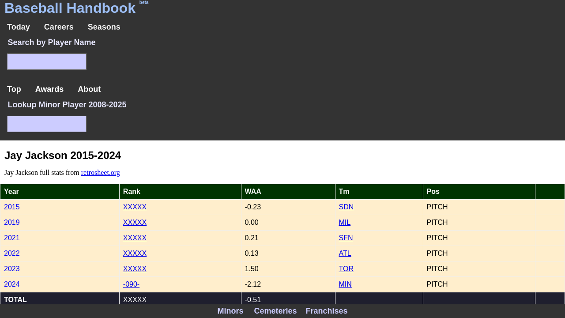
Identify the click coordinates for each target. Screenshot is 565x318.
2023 (12, 269)
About (89, 89)
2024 (12, 284)
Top (14, 89)
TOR (346, 269)
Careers (59, 27)
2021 (12, 238)
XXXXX (135, 207)
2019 (12, 222)
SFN (346, 238)
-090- (131, 284)
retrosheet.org (100, 172)
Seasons (104, 27)
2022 (12, 253)
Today (18, 27)
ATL (345, 253)
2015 (12, 207)
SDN (346, 207)
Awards (49, 89)
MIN (345, 284)
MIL (345, 222)
